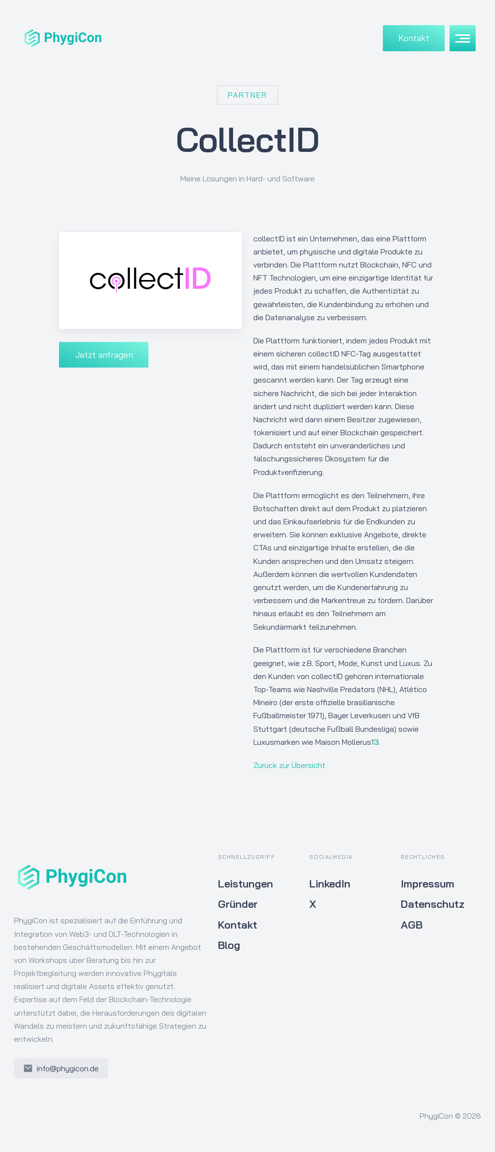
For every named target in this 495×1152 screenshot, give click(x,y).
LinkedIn (329, 883)
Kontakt (413, 37)
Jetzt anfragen (104, 354)
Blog (229, 945)
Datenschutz (433, 904)
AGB (411, 924)
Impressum (427, 883)
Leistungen (245, 883)
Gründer (238, 904)
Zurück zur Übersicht (289, 765)
